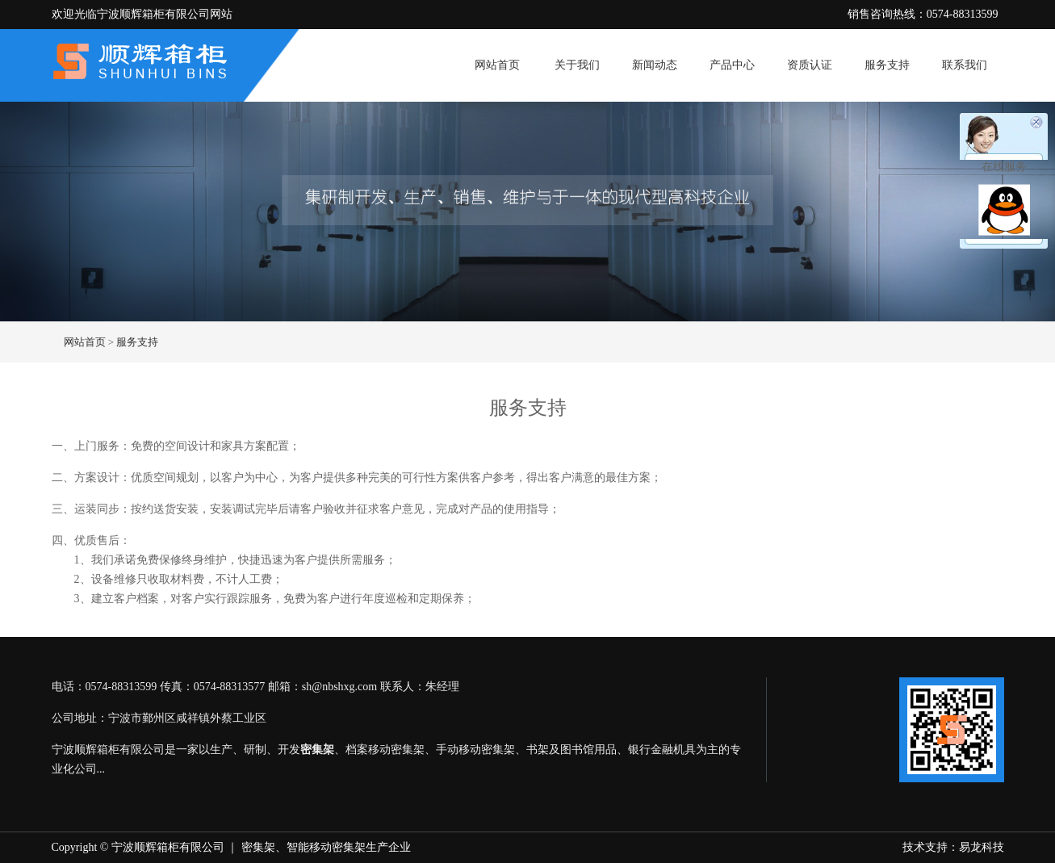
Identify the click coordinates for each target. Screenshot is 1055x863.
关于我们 (577, 65)
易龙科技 (981, 847)
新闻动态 (654, 65)
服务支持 (887, 65)
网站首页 (497, 65)
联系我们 (964, 65)
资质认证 (809, 65)
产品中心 (732, 65)
